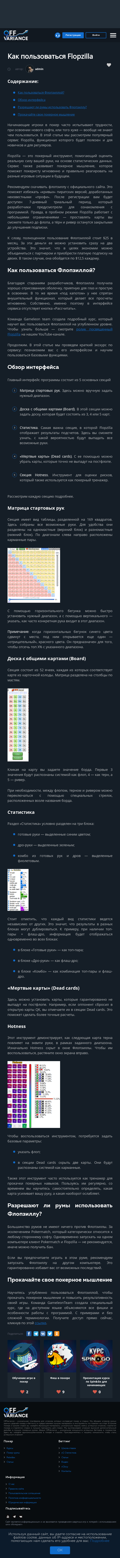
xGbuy (64, 1467)
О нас (11, 1484)
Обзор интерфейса (31, 100)
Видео (64, 1462)
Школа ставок (68, 1448)
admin (39, 69)
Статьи (10, 1462)
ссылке (40, 1323)
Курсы (10, 1448)
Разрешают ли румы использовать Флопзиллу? (52, 107)
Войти (96, 35)
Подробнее (99, 1541)
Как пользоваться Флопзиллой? (41, 92)
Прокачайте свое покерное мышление (46, 114)
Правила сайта (16, 1489)
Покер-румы (13, 1453)
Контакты (66, 1471)
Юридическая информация (22, 1503)
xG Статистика (68, 1453)
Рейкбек (11, 1457)
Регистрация (73, 35)
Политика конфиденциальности (24, 1498)
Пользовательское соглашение (24, 1493)
